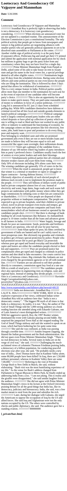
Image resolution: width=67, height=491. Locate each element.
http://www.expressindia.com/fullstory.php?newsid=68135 (30, 287)
